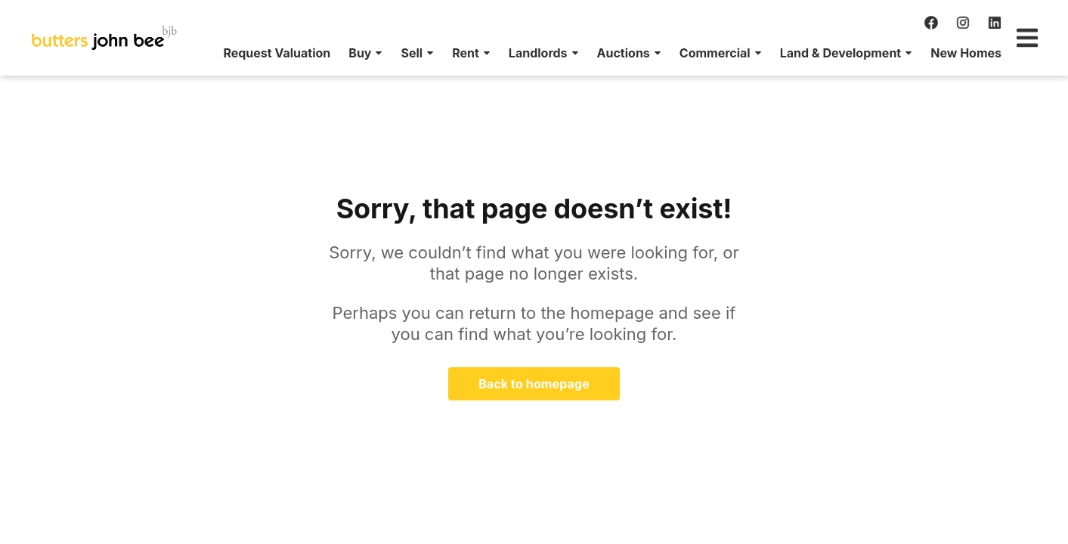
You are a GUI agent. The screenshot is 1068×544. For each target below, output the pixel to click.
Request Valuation (100, 52)
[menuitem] (100, 52)
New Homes (789, 52)
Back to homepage (534, 383)
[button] (189, 52)
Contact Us (988, 52)
